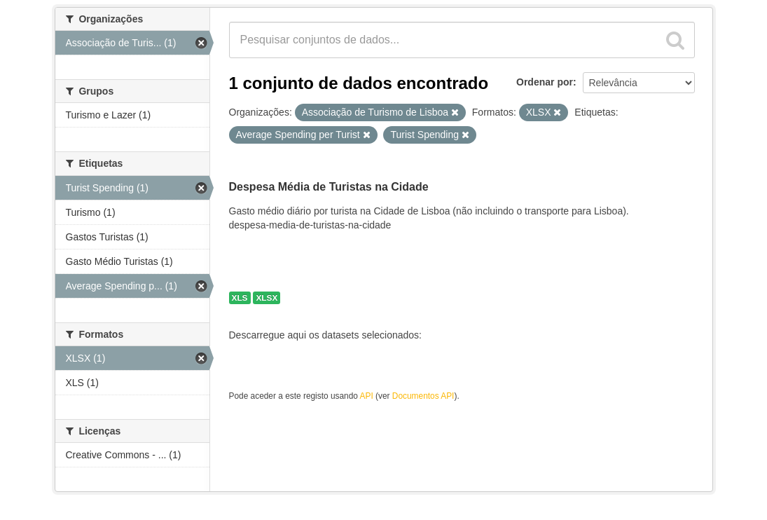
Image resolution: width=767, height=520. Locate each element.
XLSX (266, 298)
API (366, 396)
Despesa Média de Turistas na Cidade (329, 187)
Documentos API (423, 396)
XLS (240, 298)
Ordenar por (544, 82)
